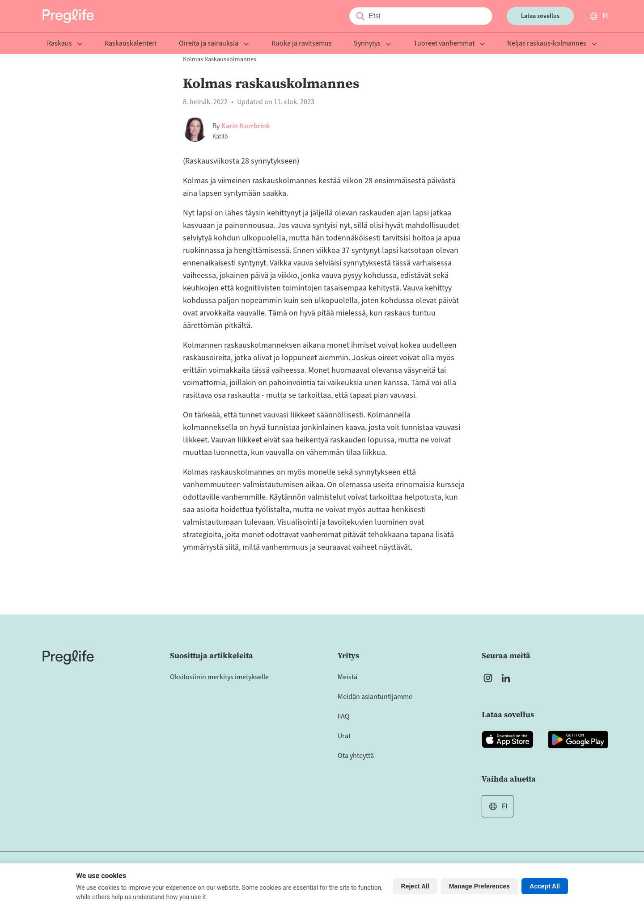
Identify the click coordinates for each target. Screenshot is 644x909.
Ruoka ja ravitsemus (301, 44)
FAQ (344, 716)
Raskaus (65, 44)
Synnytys (372, 44)
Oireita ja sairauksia (214, 44)
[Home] (68, 657)
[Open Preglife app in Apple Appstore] (508, 740)
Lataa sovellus (540, 16)
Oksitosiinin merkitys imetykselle (219, 677)
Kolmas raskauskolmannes (219, 59)
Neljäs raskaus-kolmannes (552, 44)
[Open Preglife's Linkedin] (507, 678)
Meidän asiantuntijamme (375, 697)
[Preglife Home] (68, 16)
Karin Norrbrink (245, 126)
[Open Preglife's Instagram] (488, 678)
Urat (344, 736)
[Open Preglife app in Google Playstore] (578, 740)
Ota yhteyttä (356, 756)
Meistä (347, 677)
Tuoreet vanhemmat (449, 44)
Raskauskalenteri (131, 44)
